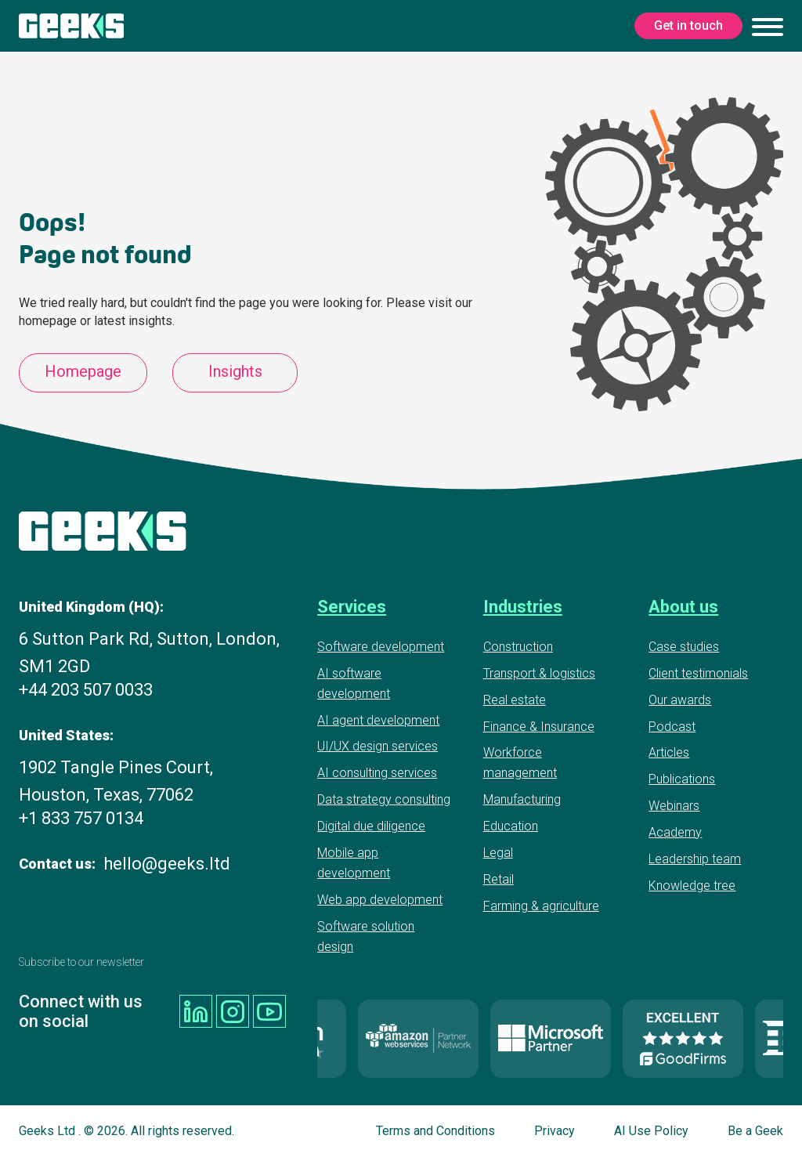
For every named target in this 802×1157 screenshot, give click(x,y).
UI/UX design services (377, 746)
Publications (681, 779)
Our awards (679, 699)
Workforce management (520, 762)
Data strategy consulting (383, 799)
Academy (675, 832)
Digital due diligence (371, 826)
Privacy (554, 1130)
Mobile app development (353, 862)
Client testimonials (698, 673)
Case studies (683, 646)
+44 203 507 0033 (86, 690)
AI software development (353, 683)
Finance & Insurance (538, 726)
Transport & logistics (539, 673)
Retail (498, 879)
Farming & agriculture (541, 905)
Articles (668, 752)
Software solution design (365, 936)
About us (683, 606)
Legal (498, 852)
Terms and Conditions (435, 1130)
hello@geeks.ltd (166, 863)
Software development (380, 646)
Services (351, 606)
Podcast (671, 726)
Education (510, 826)
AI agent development (378, 720)
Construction (518, 646)
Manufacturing (522, 799)
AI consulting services (377, 772)
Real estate (514, 699)
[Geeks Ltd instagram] (232, 1011)
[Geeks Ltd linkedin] (195, 1011)
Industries (522, 606)
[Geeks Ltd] (71, 25)
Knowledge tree (691, 885)
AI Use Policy (651, 1130)
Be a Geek (755, 1130)
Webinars (673, 805)
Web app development (380, 899)
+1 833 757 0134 (81, 818)
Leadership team (694, 858)
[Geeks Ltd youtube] (269, 1011)
